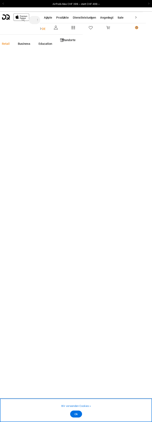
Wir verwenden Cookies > (76, 406)
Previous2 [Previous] (4, 3)
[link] (115, 27)
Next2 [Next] (147, 3)
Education (45, 43)
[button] (55, 28)
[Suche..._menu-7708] (34, 20)
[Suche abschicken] (23, 20)
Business (24, 43)
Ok (76, 414)
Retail (6, 43)
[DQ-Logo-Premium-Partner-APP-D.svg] (15, 17)
